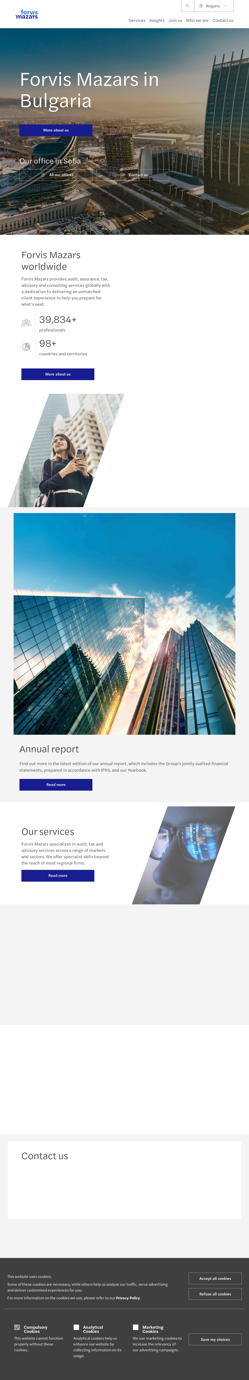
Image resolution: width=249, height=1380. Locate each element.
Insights (157, 20)
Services (137, 20)
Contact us (223, 20)
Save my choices (215, 1339)
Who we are (197, 20)
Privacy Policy (128, 1298)
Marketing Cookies (152, 1329)
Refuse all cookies (215, 1294)
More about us (56, 130)
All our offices (57, 174)
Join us (175, 20)
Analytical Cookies (93, 1329)
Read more (56, 787)
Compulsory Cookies (35, 1329)
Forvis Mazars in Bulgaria (89, 88)
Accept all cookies (215, 1278)
